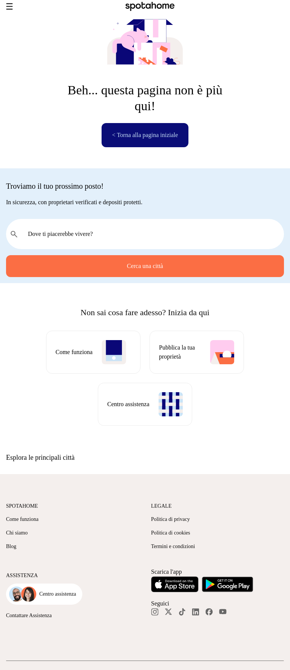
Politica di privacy (170, 519)
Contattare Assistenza (29, 615)
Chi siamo (17, 533)
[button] (145, 457)
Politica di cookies (170, 533)
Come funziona (22, 519)
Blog (11, 546)
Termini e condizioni (173, 546)
